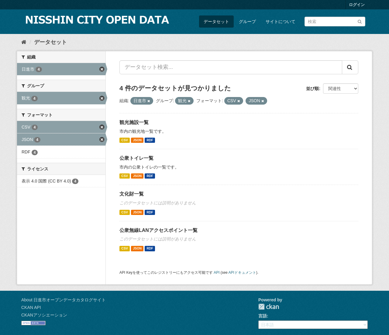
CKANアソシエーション (44, 315)
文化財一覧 (131, 193)
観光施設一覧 (134, 122)
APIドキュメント (242, 272)
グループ (247, 21)
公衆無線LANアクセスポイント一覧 (158, 230)
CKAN (268, 306)
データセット (216, 21)
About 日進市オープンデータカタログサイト (63, 299)
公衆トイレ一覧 (136, 158)
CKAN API (31, 307)
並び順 (312, 88)
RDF (149, 140)
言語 (262, 315)
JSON (137, 140)
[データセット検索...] (230, 67)
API (216, 272)
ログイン (357, 4)
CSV (124, 140)
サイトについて (280, 21)
